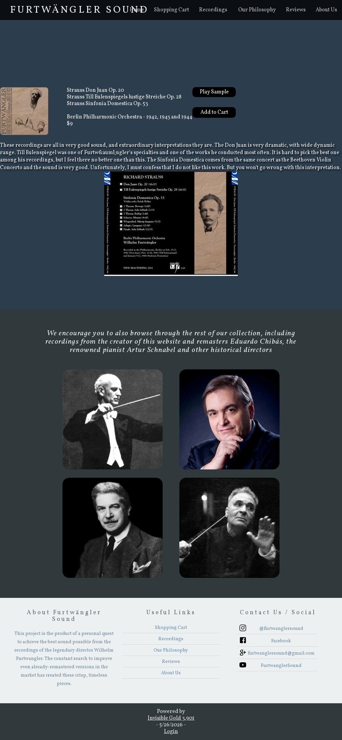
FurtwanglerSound (281, 666)
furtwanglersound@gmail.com (281, 653)
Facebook (281, 641)
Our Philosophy (257, 10)
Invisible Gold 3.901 (171, 718)
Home (137, 10)
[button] (213, 10)
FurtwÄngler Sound (79, 10)
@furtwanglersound (281, 629)
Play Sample (214, 92)
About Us (326, 10)
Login (171, 731)
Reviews (296, 10)
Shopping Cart (171, 10)
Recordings (213, 10)
